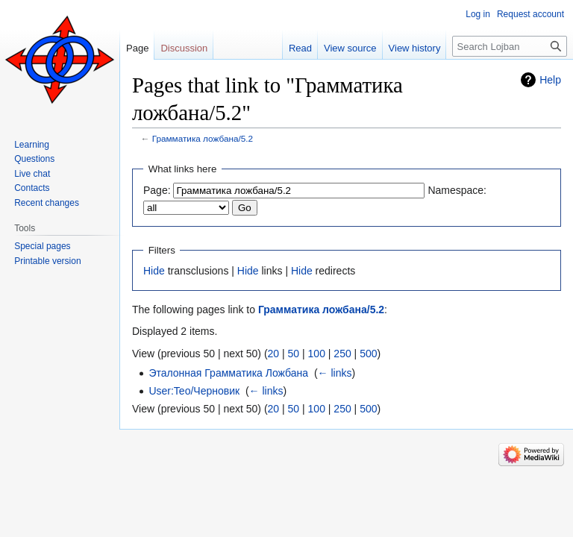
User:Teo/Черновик (193, 391)
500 (368, 353)
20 (274, 353)
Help (550, 80)
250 (342, 353)
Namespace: (457, 190)
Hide (154, 271)
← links (335, 373)
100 (316, 353)
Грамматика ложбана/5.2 (202, 138)
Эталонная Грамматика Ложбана (228, 373)
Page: (157, 190)
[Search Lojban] (509, 46)
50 (294, 353)
